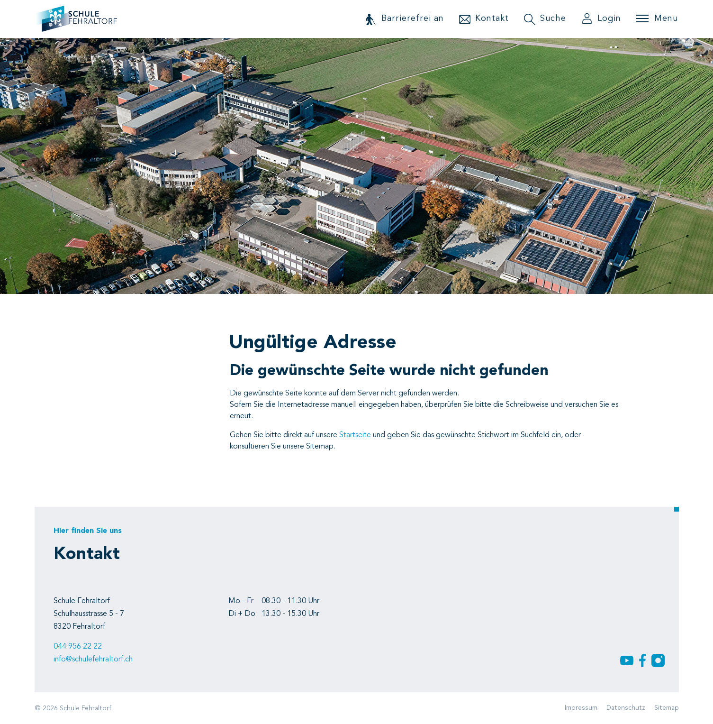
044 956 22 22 (78, 647)
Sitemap (666, 708)
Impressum (581, 708)
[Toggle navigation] (657, 18)
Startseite (355, 435)
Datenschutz (625, 708)
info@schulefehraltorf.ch (93, 659)
